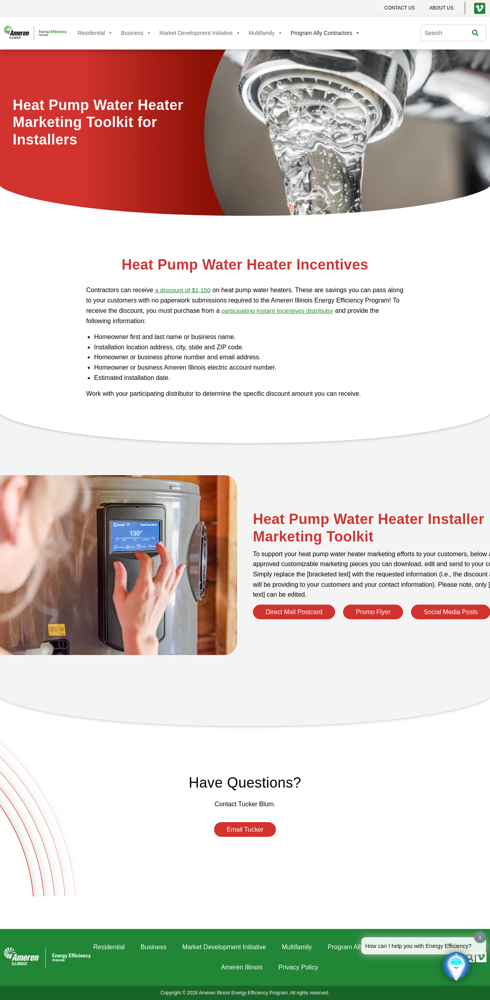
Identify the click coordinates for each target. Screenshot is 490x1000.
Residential (95, 33)
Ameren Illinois (241, 967)
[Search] (477, 33)
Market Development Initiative (199, 33)
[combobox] (448, 33)
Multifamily (266, 33)
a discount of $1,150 (183, 290)
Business (136, 33)
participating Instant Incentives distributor (315, 310)
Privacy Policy (298, 967)
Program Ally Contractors (326, 33)
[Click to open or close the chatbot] (456, 966)
